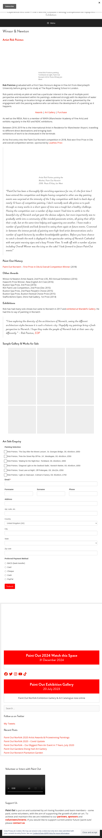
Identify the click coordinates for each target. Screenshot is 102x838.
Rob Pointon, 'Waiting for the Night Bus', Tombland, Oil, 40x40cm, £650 (35, 461)
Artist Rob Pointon (13, 40)
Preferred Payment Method (16, 559)
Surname (41, 489)
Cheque (9, 571)
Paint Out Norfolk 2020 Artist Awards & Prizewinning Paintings (36, 737)
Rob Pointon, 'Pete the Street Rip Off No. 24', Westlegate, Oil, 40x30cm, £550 (38, 456)
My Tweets (9, 723)
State (7, 539)
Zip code (8, 549)
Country (8, 519)
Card (8, 567)
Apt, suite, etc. (10, 509)
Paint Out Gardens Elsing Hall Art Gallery (25, 748)
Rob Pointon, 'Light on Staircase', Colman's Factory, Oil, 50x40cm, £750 (36, 475)
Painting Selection (13, 447)
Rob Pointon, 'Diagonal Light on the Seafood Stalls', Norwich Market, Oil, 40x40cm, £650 (42, 465)
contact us (19, 822)
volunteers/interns (15, 819)
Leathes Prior (55, 142)
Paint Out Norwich (12, 266)
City (6, 529)
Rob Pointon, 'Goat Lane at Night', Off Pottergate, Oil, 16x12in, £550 (34, 470)
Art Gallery (50, 112)
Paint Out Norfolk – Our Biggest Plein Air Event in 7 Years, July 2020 (39, 745)
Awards (38, 112)
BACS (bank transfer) (15, 563)
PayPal (9, 579)
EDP (37, 333)
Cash (8, 575)
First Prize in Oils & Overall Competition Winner (46, 266)
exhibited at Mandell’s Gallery (80, 308)
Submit (9, 586)
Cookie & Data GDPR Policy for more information (51, 833)
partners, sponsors (67, 816)
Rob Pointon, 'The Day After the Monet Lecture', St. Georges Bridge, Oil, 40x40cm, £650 (42, 451)
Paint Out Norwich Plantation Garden (23, 752)
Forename (9, 489)
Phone (72, 489)
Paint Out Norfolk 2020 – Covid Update (24, 741)
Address (8, 499)
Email (8, 479)
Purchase (62, 112)
